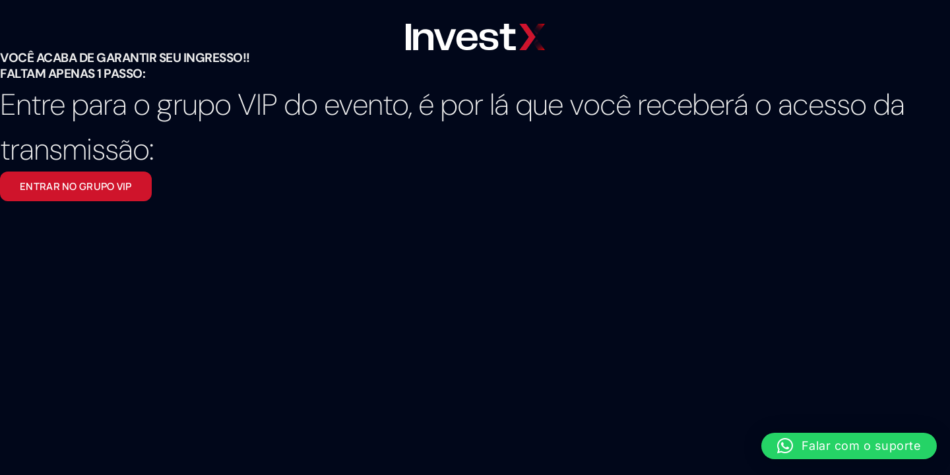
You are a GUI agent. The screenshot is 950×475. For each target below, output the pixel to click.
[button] (849, 446)
